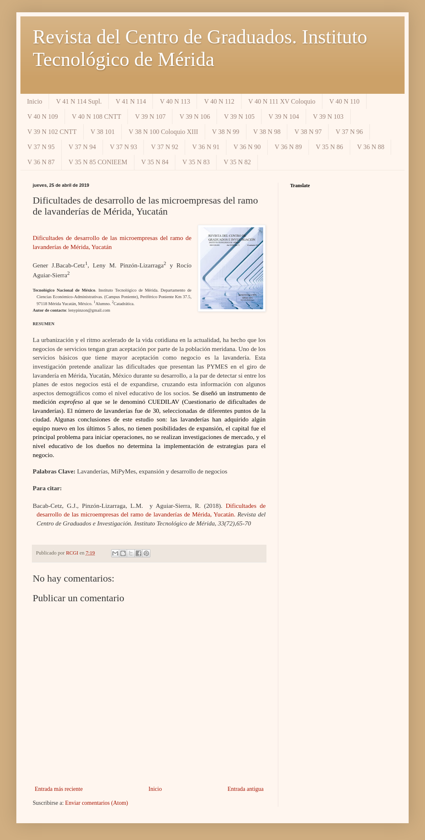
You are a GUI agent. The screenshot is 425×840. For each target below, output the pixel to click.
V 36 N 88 (371, 146)
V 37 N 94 (82, 146)
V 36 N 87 (41, 161)
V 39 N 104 (283, 116)
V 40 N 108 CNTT (96, 116)
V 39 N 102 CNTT (52, 131)
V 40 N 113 (175, 101)
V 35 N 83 (196, 161)
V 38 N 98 (267, 131)
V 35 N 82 (237, 161)
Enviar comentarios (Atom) (96, 803)
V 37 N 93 (123, 146)
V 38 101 (103, 131)
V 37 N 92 (164, 146)
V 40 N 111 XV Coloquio (281, 101)
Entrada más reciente (59, 789)
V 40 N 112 (219, 101)
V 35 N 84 (155, 161)
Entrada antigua (246, 789)
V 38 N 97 (308, 131)
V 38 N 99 (225, 131)
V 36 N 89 (288, 146)
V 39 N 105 (239, 116)
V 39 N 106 (194, 116)
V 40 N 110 (344, 101)
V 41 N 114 (131, 101)
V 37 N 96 (349, 131)
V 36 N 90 (247, 146)
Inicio (34, 101)
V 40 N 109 (42, 116)
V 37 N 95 (41, 146)
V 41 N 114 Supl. (79, 101)
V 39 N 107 (150, 116)
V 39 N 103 (328, 116)
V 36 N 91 (205, 146)
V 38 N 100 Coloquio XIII (163, 131)
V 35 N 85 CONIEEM (98, 161)
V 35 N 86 (329, 146)
